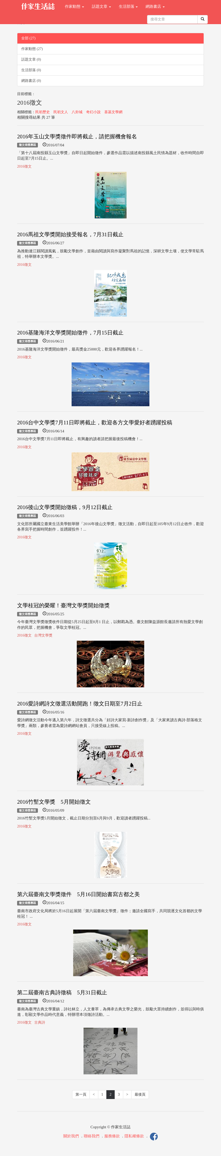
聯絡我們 (91, 1136)
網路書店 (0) (31, 81)
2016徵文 (24, 166)
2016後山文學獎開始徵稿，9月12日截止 (65, 507)
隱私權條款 (134, 1136)
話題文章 (101, 6)
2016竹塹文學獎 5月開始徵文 (54, 802)
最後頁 (140, 1094)
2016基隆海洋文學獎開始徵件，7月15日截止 (70, 333)
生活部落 (128, 6)
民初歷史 (42, 112)
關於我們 (71, 1136)
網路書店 (155, 6)
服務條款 (112, 1136)
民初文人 (60, 112)
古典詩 (39, 1022)
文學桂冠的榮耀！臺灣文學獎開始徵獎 (63, 605)
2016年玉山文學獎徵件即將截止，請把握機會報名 (77, 136)
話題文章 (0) (31, 59)
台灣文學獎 (43, 635)
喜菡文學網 (113, 112)
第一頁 (80, 1094)
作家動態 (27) (32, 49)
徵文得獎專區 (27, 145)
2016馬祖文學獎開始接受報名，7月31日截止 (70, 234)
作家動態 (74, 6)
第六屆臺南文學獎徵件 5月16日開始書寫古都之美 (78, 894)
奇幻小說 (93, 112)
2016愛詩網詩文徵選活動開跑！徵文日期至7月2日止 (79, 704)
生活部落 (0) (31, 70)
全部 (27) (28, 38)
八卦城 (77, 112)
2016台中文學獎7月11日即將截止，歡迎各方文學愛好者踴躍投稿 (94, 422)
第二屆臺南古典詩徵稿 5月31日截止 (62, 992)
